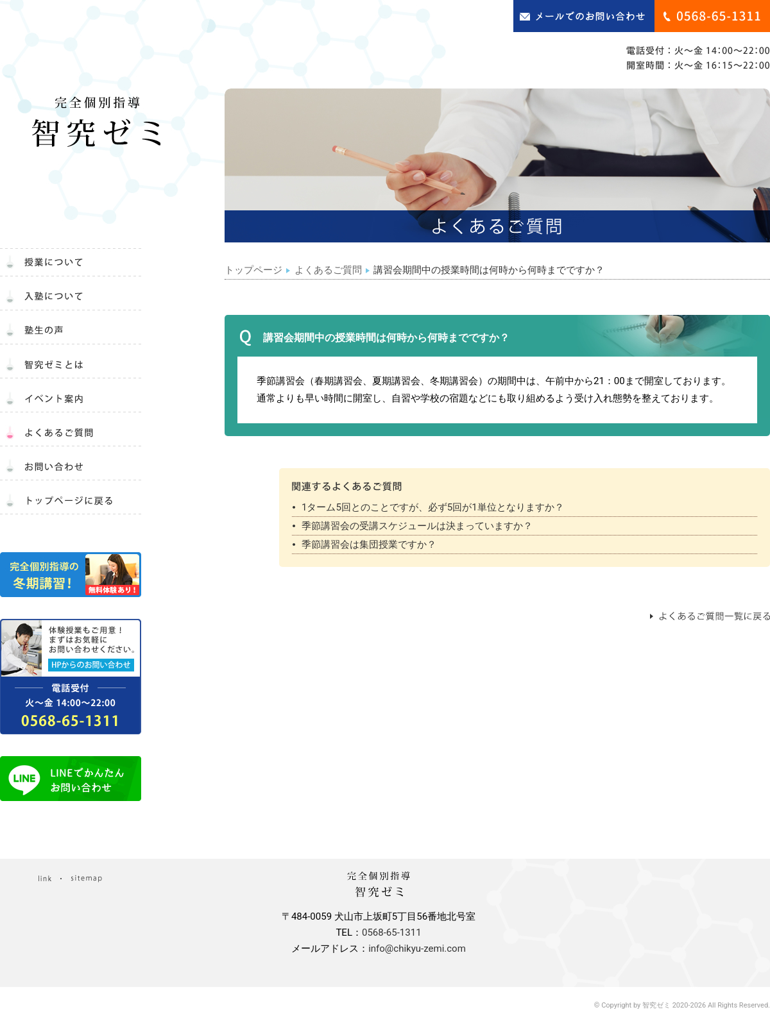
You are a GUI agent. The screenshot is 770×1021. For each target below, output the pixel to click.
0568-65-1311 (392, 932)
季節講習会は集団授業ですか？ (369, 544)
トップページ (253, 270)
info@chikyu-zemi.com (417, 948)
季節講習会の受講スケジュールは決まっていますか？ (417, 526)
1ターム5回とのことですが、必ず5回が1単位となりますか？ (433, 507)
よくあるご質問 (328, 270)
